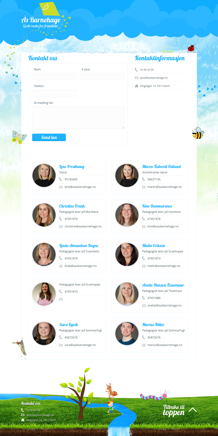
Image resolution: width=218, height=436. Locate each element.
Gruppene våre (61, 51)
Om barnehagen (125, 51)
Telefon (39, 86)
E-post (86, 69)
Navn (37, 69)
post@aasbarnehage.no (40, 415)
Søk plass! (149, 51)
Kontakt (168, 51)
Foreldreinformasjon (92, 51)
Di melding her (43, 103)
